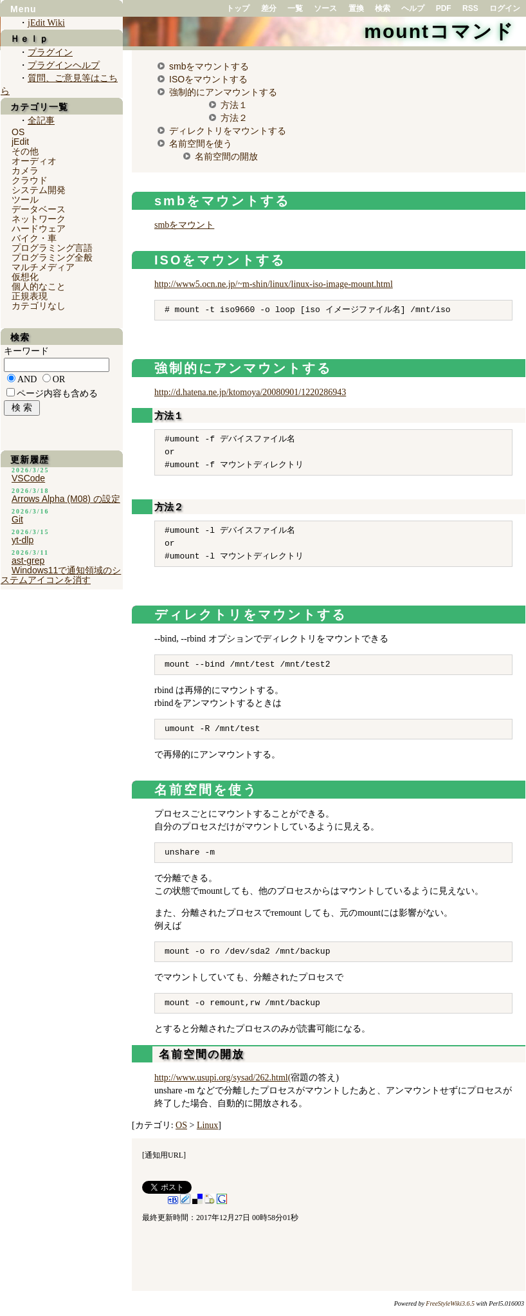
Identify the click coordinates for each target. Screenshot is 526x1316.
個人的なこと (39, 286)
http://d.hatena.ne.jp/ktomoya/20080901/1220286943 (250, 392)
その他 (25, 151)
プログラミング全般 (52, 257)
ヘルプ (412, 8)
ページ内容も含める (57, 393)
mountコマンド (439, 31)
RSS (470, 8)
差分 (269, 8)
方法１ (234, 105)
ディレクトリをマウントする (227, 130)
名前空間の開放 (226, 156)
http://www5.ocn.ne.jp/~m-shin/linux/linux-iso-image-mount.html (273, 284)
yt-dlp (22, 540)
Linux (207, 1125)
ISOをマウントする (208, 79)
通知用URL (164, 1155)
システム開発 (39, 190)
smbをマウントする (209, 66)
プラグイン (50, 52)
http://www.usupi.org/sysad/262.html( (222, 1077)
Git (17, 519)
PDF (443, 8)
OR (59, 379)
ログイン (504, 8)
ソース (325, 8)
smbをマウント (184, 225)
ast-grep (28, 560)
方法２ (234, 118)
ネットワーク (39, 219)
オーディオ (34, 161)
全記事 (41, 120)
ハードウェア (39, 228)
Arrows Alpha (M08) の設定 (66, 499)
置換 (356, 8)
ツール (25, 199)
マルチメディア (43, 267)
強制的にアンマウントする (223, 92)
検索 (382, 8)
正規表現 (30, 296)
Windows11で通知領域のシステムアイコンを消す (61, 575)
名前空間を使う (200, 143)
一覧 (295, 8)
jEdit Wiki (46, 23)
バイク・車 (34, 238)
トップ (237, 8)
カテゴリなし (39, 306)
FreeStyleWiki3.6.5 (450, 1303)
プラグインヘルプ (64, 65)
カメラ (25, 170)
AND (27, 379)
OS (181, 1125)
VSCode (28, 478)
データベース (39, 209)
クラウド (30, 180)
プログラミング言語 (52, 248)
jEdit (20, 141)
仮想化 (25, 277)
